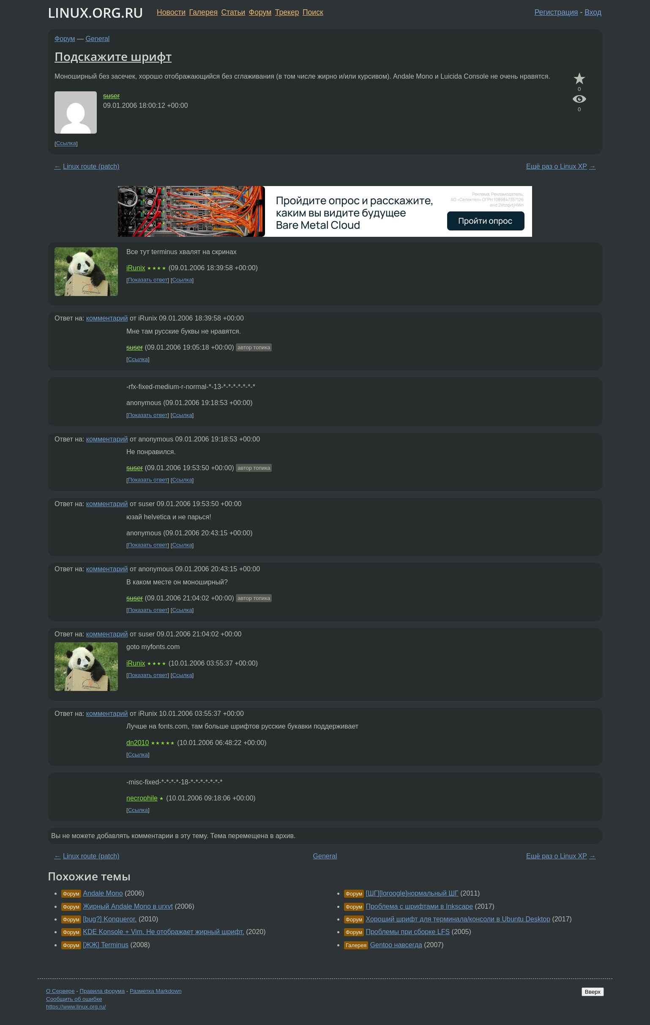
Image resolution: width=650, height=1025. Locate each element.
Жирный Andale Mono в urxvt (128, 906)
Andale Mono (103, 893)
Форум (260, 12)
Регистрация (556, 12)
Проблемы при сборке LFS (408, 931)
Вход (592, 12)
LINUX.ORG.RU (95, 12)
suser (111, 95)
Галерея (203, 12)
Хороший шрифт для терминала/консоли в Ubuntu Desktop (458, 919)
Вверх (593, 992)
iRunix (135, 267)
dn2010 (137, 742)
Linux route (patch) (91, 166)
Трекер (287, 12)
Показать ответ (148, 280)
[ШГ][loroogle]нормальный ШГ (412, 893)
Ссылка (66, 143)
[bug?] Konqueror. (110, 919)
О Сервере (60, 991)
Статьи (233, 12)
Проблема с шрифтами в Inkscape (419, 906)
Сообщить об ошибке (74, 999)
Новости (171, 12)
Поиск (313, 12)
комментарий (107, 318)
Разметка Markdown (156, 991)
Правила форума (102, 991)
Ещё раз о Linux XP (556, 166)
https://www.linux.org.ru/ (76, 1006)
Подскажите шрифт (113, 56)
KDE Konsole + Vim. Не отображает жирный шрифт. (163, 931)
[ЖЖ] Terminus (105, 944)
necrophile (142, 798)
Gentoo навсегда (396, 944)
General (98, 38)
